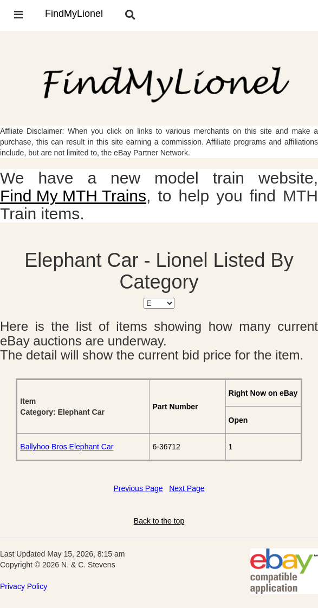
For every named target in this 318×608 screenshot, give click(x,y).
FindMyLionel (74, 13)
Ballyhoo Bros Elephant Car (66, 446)
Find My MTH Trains (73, 196)
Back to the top (159, 521)
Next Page (186, 488)
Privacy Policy (23, 586)
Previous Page (138, 488)
